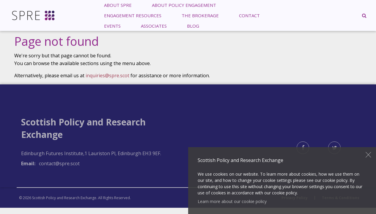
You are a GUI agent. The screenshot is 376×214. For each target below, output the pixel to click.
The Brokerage (200, 15)
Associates (154, 26)
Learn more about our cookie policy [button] (232, 201)
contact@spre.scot (59, 163)
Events (112, 26)
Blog (193, 26)
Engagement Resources (132, 15)
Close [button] (368, 155)
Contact (249, 15)
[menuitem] (132, 15)
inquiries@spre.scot (107, 75)
